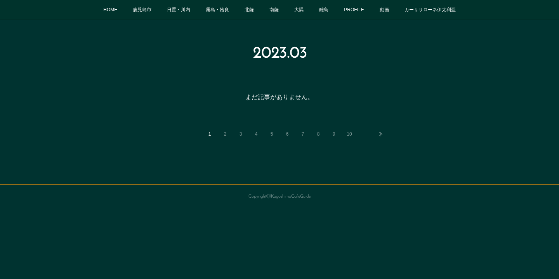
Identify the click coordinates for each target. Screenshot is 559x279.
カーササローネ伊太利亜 (430, 9)
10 (349, 134)
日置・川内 (178, 9)
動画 (384, 9)
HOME (110, 9)
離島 (323, 9)
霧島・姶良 (217, 9)
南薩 (274, 9)
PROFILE (354, 9)
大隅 (299, 9)
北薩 (249, 9)
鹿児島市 (142, 9)
